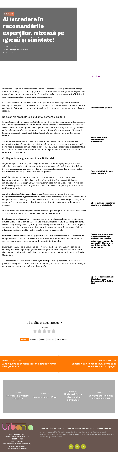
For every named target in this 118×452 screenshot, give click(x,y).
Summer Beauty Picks (99, 107)
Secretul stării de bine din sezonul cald (101, 168)
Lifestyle (45, 394)
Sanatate (8, 14)
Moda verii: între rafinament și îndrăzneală (103, 137)
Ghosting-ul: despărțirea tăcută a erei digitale (101, 198)
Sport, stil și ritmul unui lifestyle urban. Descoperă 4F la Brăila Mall (102, 267)
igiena (42, 339)
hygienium (34, 339)
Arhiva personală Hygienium (19, 49)
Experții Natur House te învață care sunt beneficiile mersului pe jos (94, 365)
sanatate (51, 339)
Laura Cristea (15, 47)
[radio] (35, 331)
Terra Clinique (61, 339)
